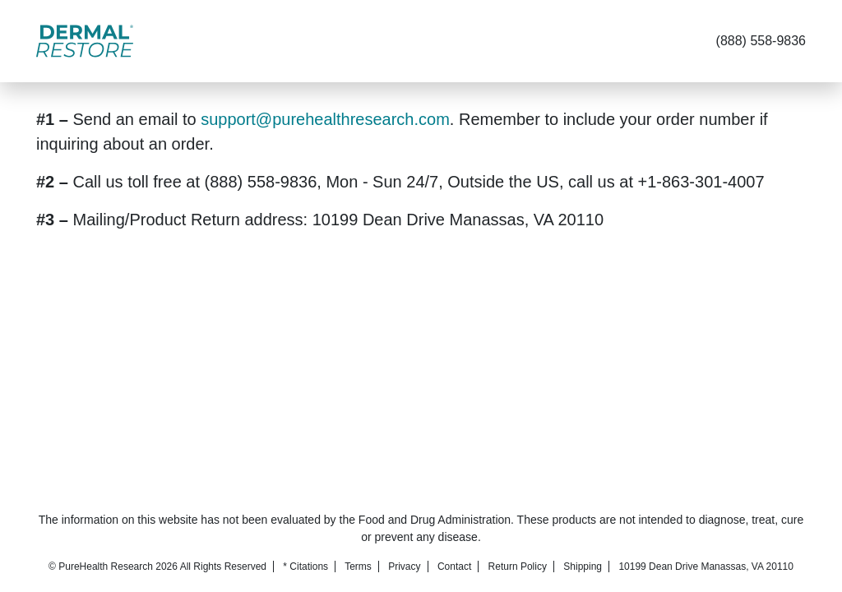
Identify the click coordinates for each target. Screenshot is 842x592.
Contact (454, 566)
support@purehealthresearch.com (325, 119)
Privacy (404, 566)
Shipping (582, 566)
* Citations (305, 566)
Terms (358, 566)
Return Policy (517, 566)
